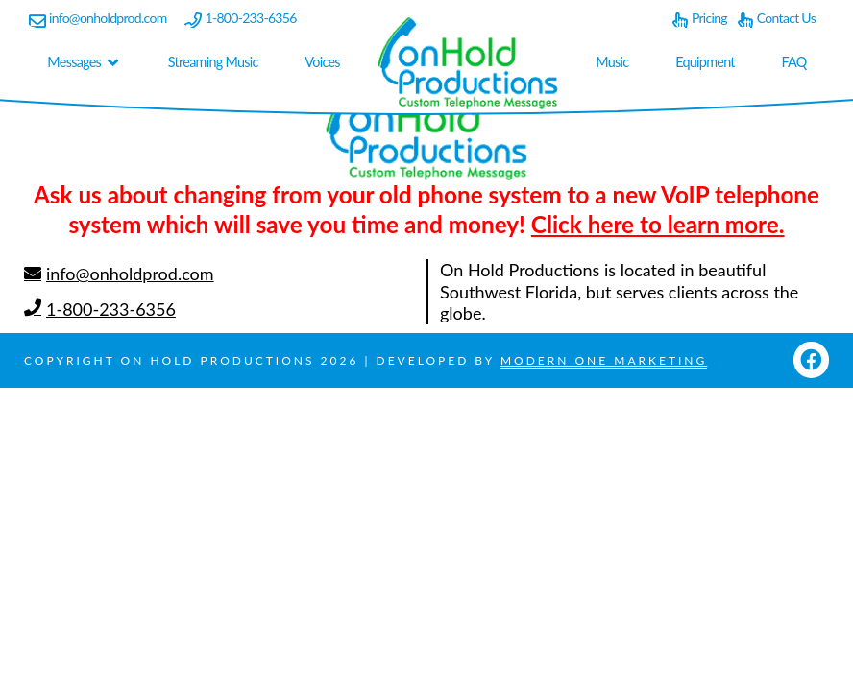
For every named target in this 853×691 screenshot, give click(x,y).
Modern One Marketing (603, 360)
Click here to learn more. (658, 224)
